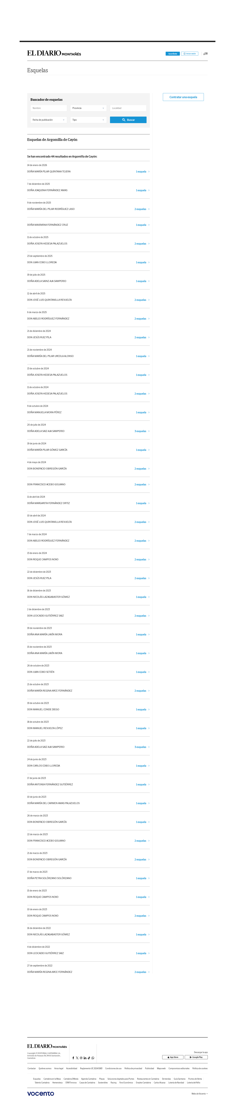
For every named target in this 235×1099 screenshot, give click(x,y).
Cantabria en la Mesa (52, 1079)
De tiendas (166, 1079)
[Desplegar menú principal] (206, 54)
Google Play (198, 1057)
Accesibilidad (71, 1068)
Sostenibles (103, 1082)
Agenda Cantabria (88, 1079)
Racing (114, 1082)
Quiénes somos (45, 1068)
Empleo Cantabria (143, 1082)
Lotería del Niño (193, 1082)
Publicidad (149, 1068)
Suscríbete (170, 54)
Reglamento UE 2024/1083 (91, 1068)
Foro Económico (126, 1082)
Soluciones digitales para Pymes (121, 1079)
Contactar (32, 1068)
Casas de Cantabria (87, 1082)
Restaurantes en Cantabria (148, 1079)
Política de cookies (200, 1068)
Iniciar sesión (189, 54)
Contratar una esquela (183, 97)
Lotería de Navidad (176, 1082)
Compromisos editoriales (179, 1068)
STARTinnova (71, 1082)
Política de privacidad (133, 1068)
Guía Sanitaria (179, 1079)
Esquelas (37, 70)
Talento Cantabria (42, 1082)
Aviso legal (58, 1068)
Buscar (128, 119)
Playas (102, 1079)
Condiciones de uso (113, 1068)
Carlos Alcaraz (159, 1082)
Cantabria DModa (71, 1079)
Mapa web (161, 1068)
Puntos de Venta (195, 1079)
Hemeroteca (57, 1082)
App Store (180, 1057)
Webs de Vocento (200, 1093)
